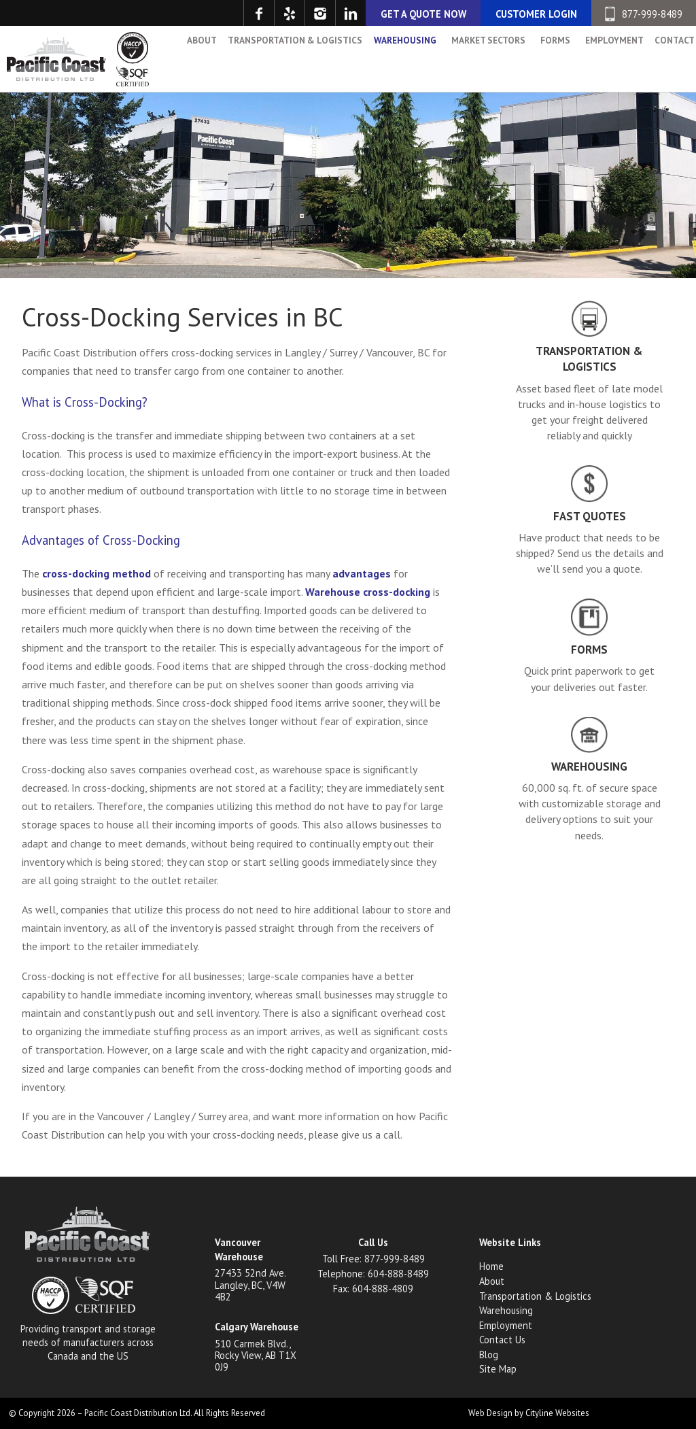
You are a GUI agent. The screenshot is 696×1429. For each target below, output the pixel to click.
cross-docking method (96, 573)
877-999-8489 (643, 14)
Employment (604, 56)
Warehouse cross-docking (367, 592)
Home (491, 1266)
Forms (546, 56)
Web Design (490, 1413)
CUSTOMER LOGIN (536, 13)
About (192, 56)
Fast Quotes (589, 516)
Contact (665, 56)
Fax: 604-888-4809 (373, 1288)
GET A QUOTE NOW (423, 13)
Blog (488, 1354)
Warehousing (395, 56)
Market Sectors (479, 56)
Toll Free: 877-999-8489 (373, 1258)
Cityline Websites (557, 1413)
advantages (361, 573)
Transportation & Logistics (285, 56)
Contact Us (502, 1339)
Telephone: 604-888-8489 (373, 1273)
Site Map (498, 1368)
